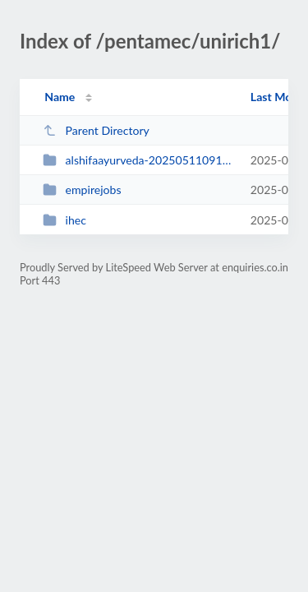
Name (59, 97)
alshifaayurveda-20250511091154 (139, 160)
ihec (64, 220)
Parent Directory (96, 130)
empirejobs (82, 190)
